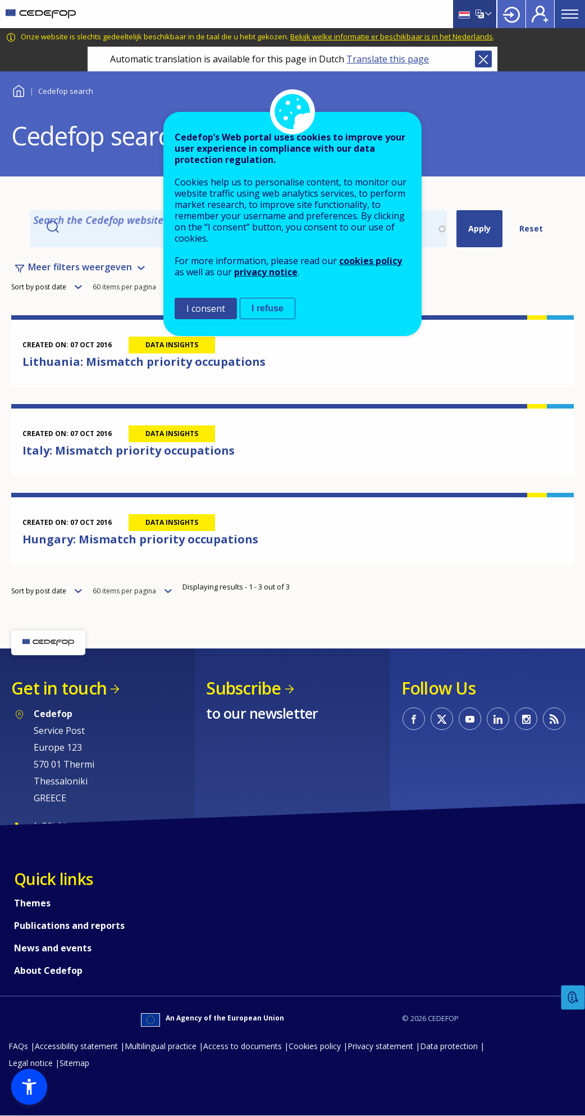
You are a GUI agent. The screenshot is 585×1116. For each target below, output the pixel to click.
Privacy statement (380, 1046)
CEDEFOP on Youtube (470, 718)
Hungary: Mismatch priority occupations (140, 539)
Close (483, 59)
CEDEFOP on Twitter (442, 718)
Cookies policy (315, 1046)
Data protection (449, 1046)
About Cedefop (48, 970)
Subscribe (243, 688)
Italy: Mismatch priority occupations (128, 450)
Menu (569, 14)
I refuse (268, 308)
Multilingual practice (160, 1046)
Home (18, 90)
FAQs (18, 1046)
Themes (32, 903)
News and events (53, 948)
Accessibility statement (76, 1046)
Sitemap (74, 1063)
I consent (205, 308)
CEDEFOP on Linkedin (498, 718)
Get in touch (59, 688)
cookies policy (370, 261)
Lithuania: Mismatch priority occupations (144, 361)
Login (511, 14)
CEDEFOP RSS (554, 718)
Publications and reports (69, 925)
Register (540, 14)
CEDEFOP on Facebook (414, 718)
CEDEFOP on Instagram (526, 718)
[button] (29, 1087)
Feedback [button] (573, 998)
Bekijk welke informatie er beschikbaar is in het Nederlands (391, 36)
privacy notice (266, 272)
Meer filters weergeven (80, 267)
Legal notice (30, 1063)
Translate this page (387, 59)
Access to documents (242, 1046)
